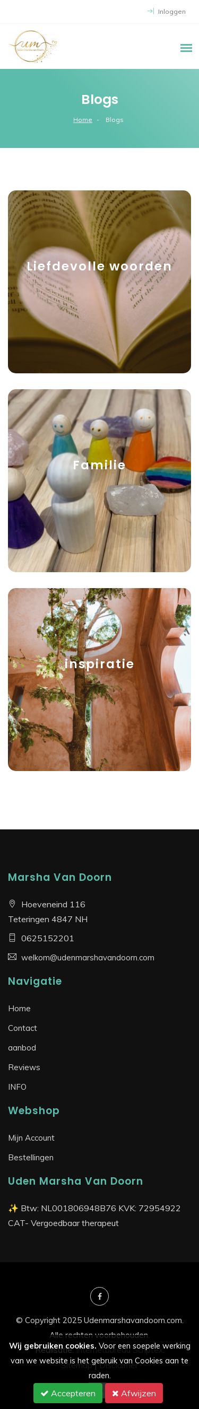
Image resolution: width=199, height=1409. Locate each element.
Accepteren (68, 1393)
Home (82, 120)
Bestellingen (31, 1157)
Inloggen (167, 11)
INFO (17, 1087)
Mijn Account (31, 1138)
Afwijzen (134, 1393)
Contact (22, 1028)
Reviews (24, 1067)
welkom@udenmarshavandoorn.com (87, 957)
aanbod (22, 1048)
